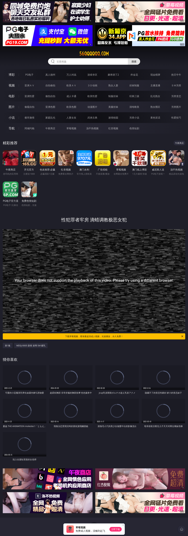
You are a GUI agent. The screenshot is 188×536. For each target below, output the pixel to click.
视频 (12, 85)
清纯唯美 (134, 107)
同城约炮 (29, 128)
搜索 (134, 61)
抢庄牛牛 (176, 74)
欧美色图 (71, 107)
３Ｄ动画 (92, 85)
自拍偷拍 (50, 85)
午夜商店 (50, 128)
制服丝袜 (113, 96)
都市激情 (29, 117)
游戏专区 (92, 74)
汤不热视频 (92, 128)
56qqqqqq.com (94, 54)
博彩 (12, 75)
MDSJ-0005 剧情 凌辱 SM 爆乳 (30, 345)
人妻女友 (71, 117)
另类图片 (176, 107)
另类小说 (134, 117)
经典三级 (134, 96)
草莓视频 (71, 128)
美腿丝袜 (113, 107)
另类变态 (176, 96)
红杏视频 (113, 128)
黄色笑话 (155, 117)
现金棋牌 (155, 74)
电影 (12, 96)
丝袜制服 (134, 85)
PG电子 (29, 74)
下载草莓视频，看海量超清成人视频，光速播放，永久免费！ (124, 336)
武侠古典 (92, 117)
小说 (12, 117)
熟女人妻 (113, 85)
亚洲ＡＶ (29, 85)
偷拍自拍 (50, 96)
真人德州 (50, 74)
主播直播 (155, 85)
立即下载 (115, 529)
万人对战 (71, 74)
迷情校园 (113, 117)
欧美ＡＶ (71, 85)
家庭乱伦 (50, 117)
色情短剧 (134, 128)
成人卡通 (71, 96)
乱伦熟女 (155, 96)
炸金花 (134, 74)
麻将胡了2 (113, 74)
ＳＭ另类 (176, 85)
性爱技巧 (176, 117)
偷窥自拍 (29, 107)
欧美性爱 (92, 96)
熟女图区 (155, 107)
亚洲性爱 (29, 96)
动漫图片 (92, 107)
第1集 (7, 345)
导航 (12, 128)
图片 (12, 107)
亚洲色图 (50, 107)
